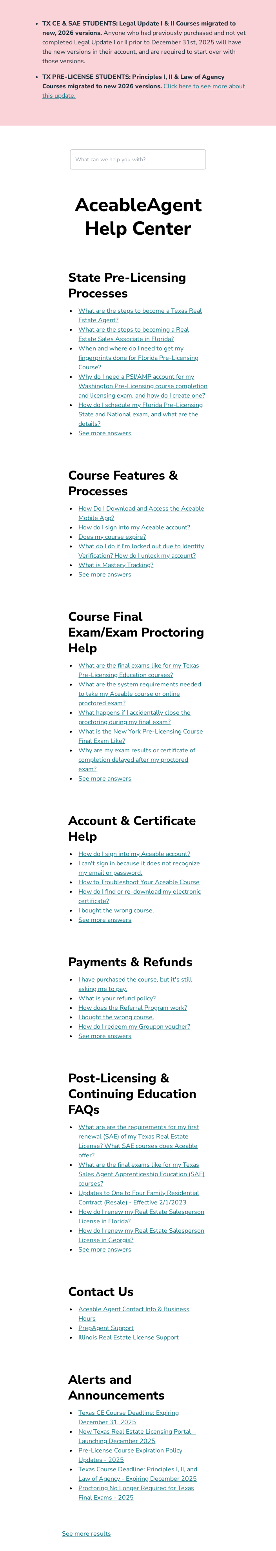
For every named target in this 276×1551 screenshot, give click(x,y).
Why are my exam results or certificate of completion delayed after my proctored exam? (136, 760)
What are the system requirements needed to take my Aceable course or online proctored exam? (139, 694)
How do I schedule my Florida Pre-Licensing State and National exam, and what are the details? (140, 414)
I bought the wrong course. (116, 910)
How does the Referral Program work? (132, 1008)
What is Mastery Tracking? (115, 565)
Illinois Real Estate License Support (128, 1337)
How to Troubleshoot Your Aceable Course (139, 882)
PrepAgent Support (106, 1328)
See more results (86, 1533)
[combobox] (138, 159)
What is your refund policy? (117, 998)
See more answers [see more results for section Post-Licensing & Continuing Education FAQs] (104, 1249)
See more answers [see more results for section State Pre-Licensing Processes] (104, 433)
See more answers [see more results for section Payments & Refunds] (104, 1036)
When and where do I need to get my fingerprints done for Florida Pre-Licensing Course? (138, 358)
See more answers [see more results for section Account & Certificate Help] (104, 920)
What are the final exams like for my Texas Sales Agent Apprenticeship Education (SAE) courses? (141, 1174)
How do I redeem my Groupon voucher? (134, 1026)
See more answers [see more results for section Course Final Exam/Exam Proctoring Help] (104, 778)
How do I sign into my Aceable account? (134, 527)
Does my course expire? (112, 537)
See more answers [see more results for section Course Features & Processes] (104, 574)
